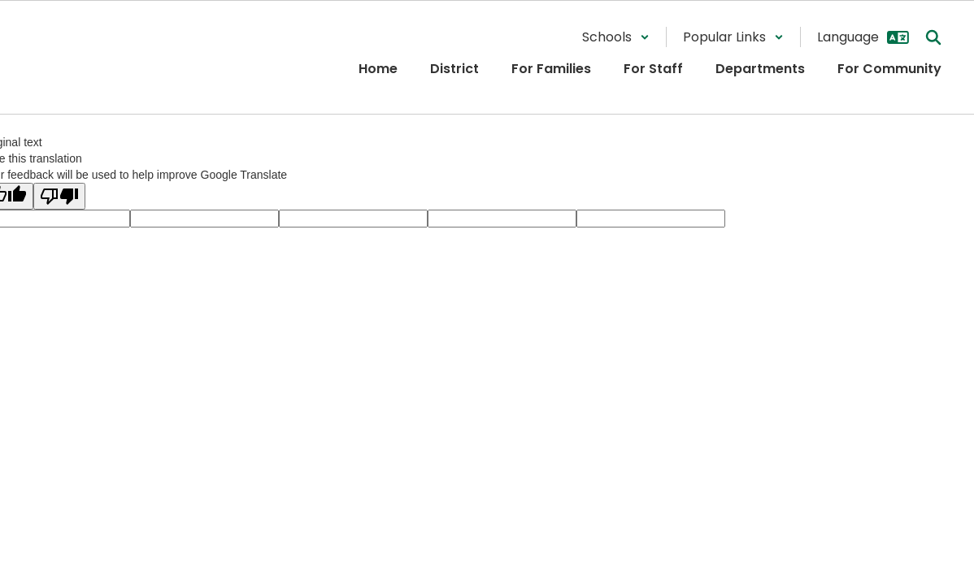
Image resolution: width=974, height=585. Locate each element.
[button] (616, 37)
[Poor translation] (59, 196)
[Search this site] (933, 37)
